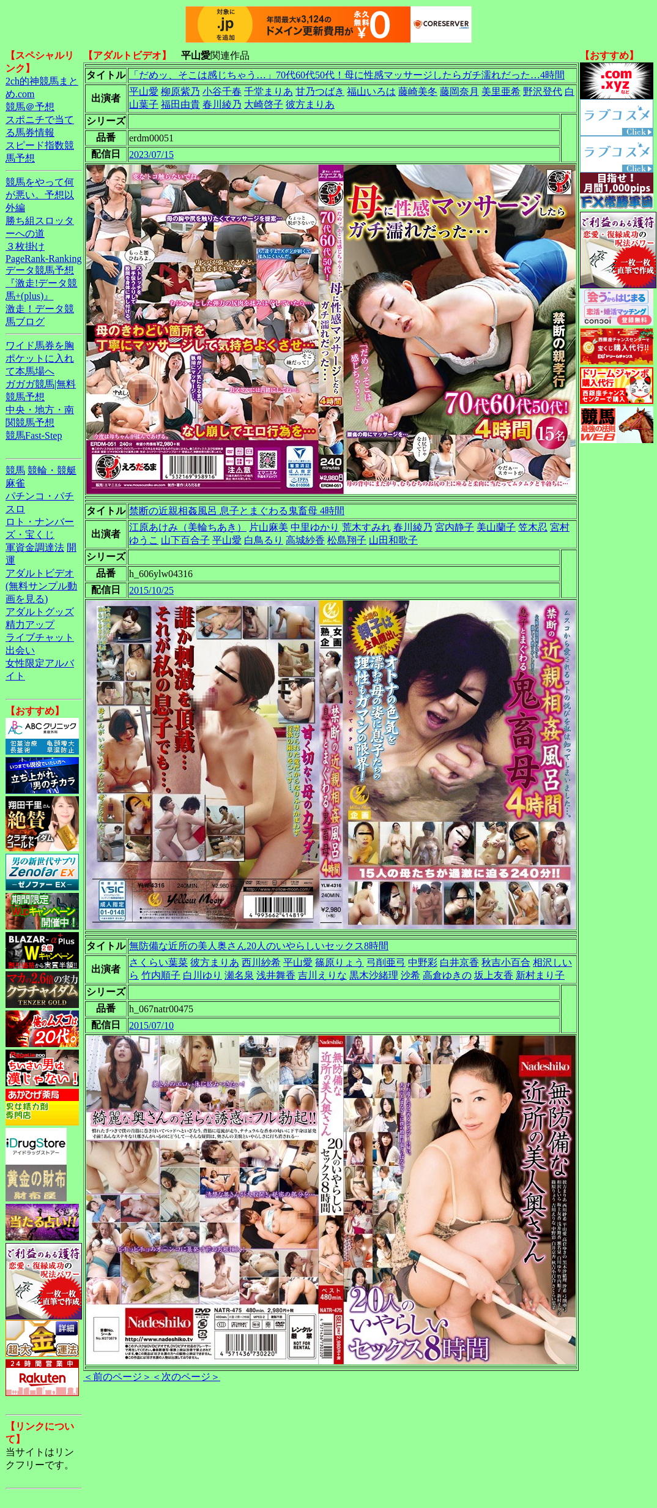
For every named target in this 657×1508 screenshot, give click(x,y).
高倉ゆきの (447, 975)
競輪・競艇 (52, 470)
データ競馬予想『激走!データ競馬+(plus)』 (41, 283)
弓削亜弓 (386, 962)
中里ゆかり (315, 527)
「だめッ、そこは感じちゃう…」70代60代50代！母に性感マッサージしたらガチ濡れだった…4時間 (347, 75)
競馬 (15, 470)
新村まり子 (540, 975)
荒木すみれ (366, 527)
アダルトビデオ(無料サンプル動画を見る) (41, 586)
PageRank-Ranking (43, 258)
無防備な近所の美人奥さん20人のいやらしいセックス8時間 (258, 946)
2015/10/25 (151, 590)
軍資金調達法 (35, 547)
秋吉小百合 (505, 962)
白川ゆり (202, 975)
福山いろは (371, 91)
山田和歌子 (393, 540)
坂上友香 (493, 975)
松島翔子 (346, 540)
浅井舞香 (275, 975)
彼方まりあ (310, 104)
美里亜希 (501, 91)
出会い (20, 650)
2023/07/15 (151, 154)
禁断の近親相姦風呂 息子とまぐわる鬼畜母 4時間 (236, 511)
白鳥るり (263, 540)
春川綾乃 (222, 104)
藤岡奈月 (459, 91)
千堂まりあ (268, 91)
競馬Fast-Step (34, 435)
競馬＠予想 (30, 107)
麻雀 (15, 483)
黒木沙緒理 (373, 975)
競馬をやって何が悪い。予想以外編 (40, 195)
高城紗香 (305, 540)
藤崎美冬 (417, 91)
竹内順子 (160, 975)
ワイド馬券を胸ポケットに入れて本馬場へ (40, 358)
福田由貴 (180, 104)
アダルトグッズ (40, 612)
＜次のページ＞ (186, 1377)
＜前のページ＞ (117, 1377)
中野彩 (422, 962)
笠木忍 (533, 527)
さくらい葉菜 (158, 962)
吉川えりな (322, 975)
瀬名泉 (239, 975)
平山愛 (143, 91)
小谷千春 (222, 91)
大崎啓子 (263, 104)
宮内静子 (454, 527)
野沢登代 (542, 91)
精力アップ (30, 624)
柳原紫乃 (180, 91)
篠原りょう (339, 962)
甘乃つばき (319, 91)
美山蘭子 (496, 527)
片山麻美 (268, 527)
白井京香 (459, 962)
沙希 (410, 975)
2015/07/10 (151, 1025)
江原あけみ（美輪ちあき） (188, 527)
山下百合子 (185, 540)
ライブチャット (40, 637)
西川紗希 (261, 962)
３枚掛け (25, 246)
